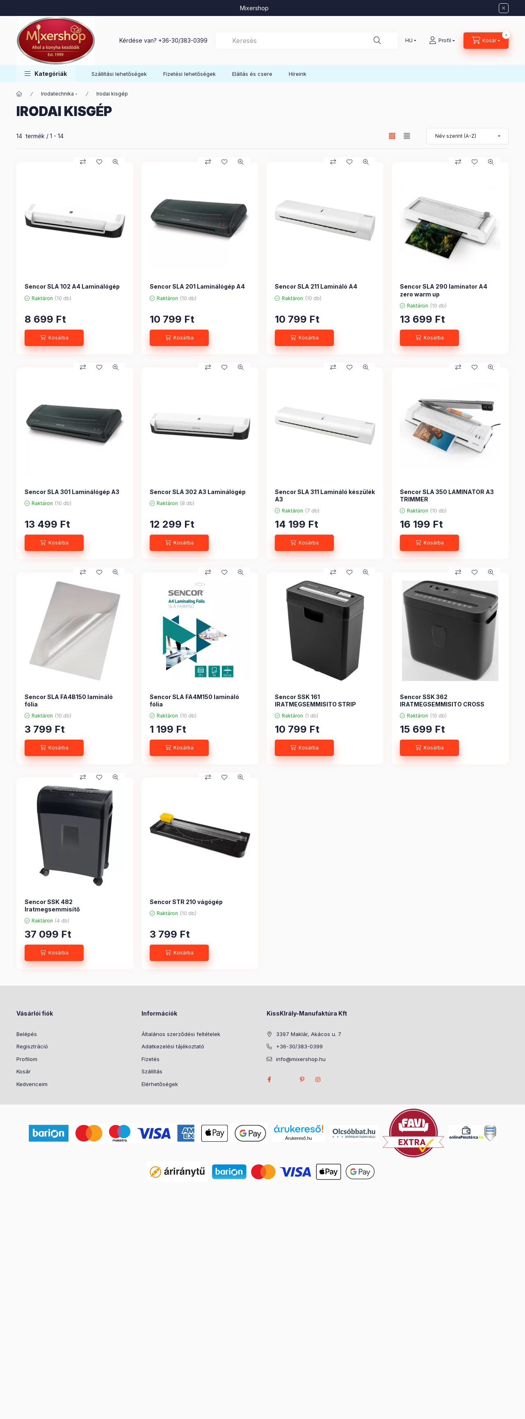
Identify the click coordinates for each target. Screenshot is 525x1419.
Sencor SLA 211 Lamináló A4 (316, 286)
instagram (318, 1079)
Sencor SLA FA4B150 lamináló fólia (69, 700)
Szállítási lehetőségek (119, 74)
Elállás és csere (252, 74)
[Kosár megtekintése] (486, 40)
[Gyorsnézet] (115, 162)
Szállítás (152, 1071)
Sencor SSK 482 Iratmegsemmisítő (52, 905)
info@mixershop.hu (301, 1059)
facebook (269, 1079)
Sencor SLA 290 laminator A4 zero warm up (443, 290)
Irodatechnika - (59, 94)
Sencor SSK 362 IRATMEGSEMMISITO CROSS (442, 700)
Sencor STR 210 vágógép (186, 901)
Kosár (23, 1071)
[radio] (407, 136)
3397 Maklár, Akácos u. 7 (308, 1034)
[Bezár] (504, 8)
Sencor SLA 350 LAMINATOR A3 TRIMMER (447, 495)
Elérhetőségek (160, 1084)
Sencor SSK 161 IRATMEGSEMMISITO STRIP (315, 700)
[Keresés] (377, 40)
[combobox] (306, 40)
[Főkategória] (19, 94)
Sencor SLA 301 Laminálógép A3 (72, 491)
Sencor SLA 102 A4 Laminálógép (72, 286)
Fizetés (151, 1059)
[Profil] (441, 40)
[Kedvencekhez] (99, 162)
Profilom (26, 1059)
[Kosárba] (54, 338)
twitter (285, 1079)
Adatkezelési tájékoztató (173, 1046)
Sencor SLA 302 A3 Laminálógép (198, 491)
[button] (45, 73)
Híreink (297, 74)
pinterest (302, 1079)
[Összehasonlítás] (83, 162)
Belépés (26, 1034)
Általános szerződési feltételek (181, 1034)
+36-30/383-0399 (183, 40)
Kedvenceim (32, 1084)
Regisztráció (32, 1046)
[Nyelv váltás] (409, 41)
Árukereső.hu (298, 1138)
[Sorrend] (468, 136)
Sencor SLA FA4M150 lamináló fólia (194, 700)
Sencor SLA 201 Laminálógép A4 (197, 286)
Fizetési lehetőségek (189, 74)
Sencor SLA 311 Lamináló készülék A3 (325, 495)
